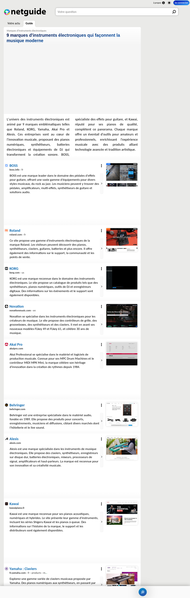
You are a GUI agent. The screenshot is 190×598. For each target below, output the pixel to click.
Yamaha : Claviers (23, 568)
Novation (16, 306)
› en (22, 310)
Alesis (14, 439)
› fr (16, 169)
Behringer (17, 405)
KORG (13, 268)
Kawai (14, 504)
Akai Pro (15, 344)
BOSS (13, 165)
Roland (14, 230)
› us (16, 272)
